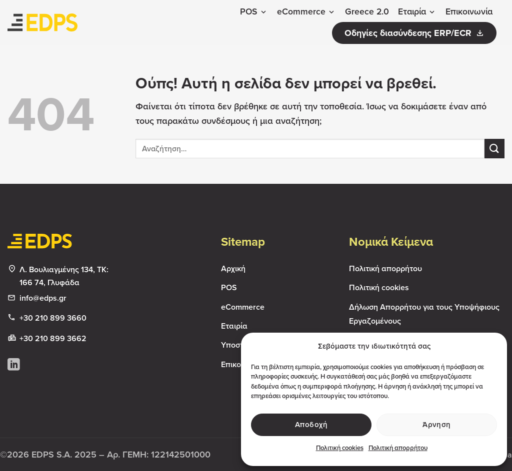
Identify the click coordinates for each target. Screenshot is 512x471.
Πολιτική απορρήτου (398, 448)
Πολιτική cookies (340, 448)
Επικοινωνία (469, 11)
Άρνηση (436, 424)
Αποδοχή (311, 424)
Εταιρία (417, 11)
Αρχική (233, 268)
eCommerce (306, 11)
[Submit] (494, 148)
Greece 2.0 (367, 11)
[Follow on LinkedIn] (14, 365)
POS (254, 11)
